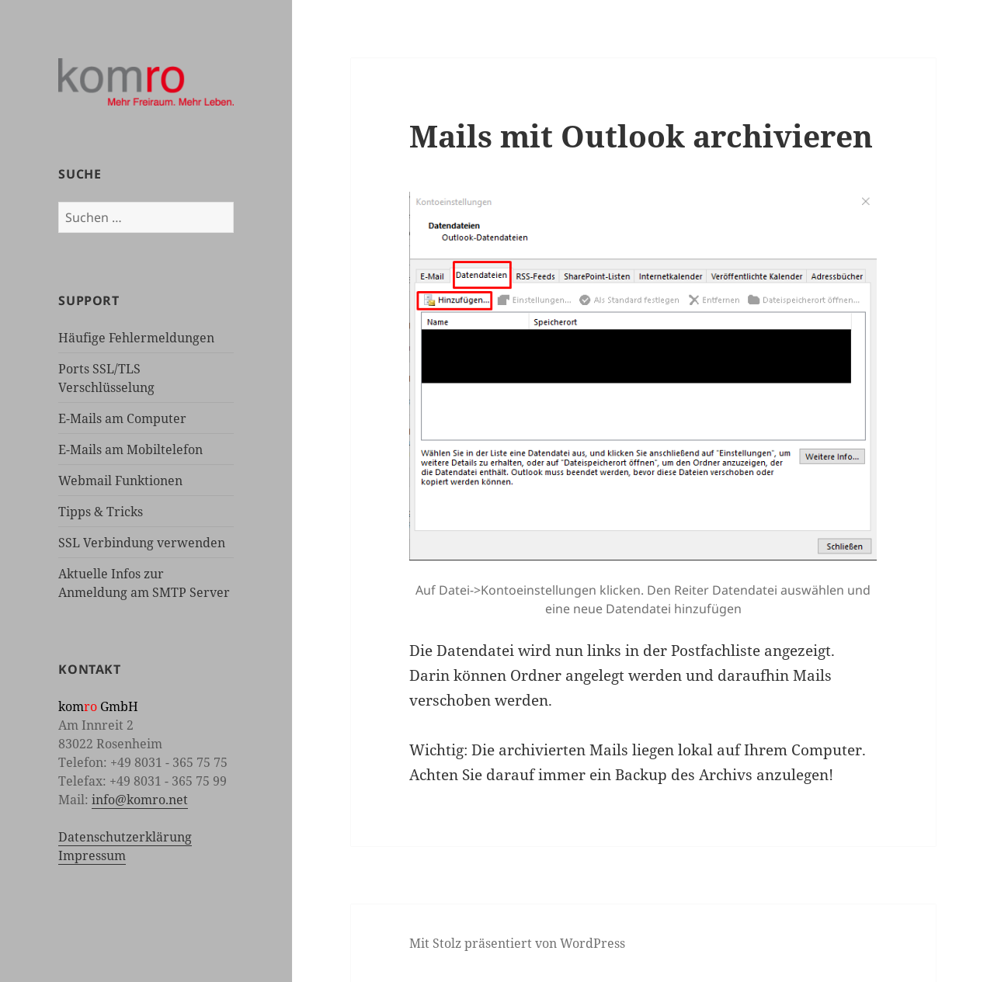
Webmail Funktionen (120, 480)
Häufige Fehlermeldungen (136, 337)
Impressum (92, 855)
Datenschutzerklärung (125, 836)
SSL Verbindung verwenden (141, 542)
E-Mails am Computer (122, 418)
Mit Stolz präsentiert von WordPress (517, 943)
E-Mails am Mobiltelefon (130, 449)
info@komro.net (140, 799)
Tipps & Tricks (100, 511)
